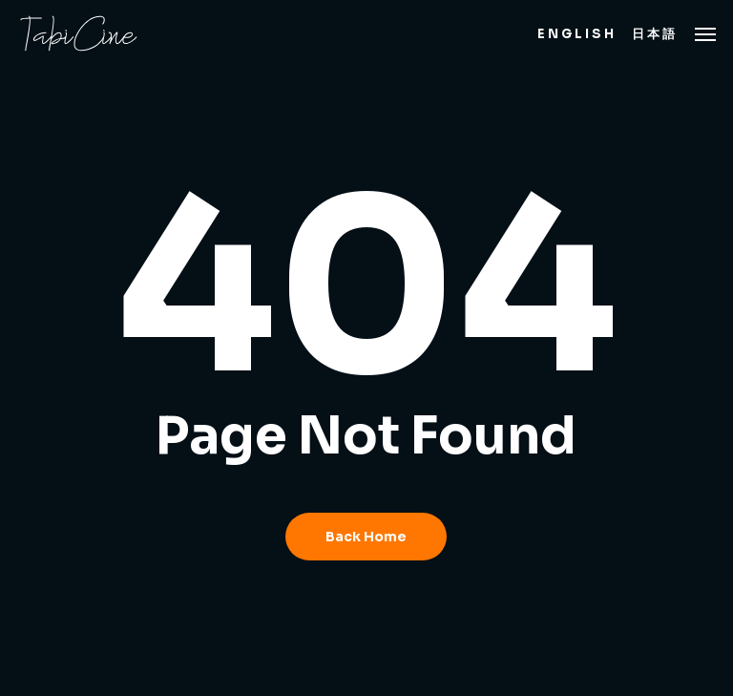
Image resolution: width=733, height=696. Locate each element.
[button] (705, 33)
